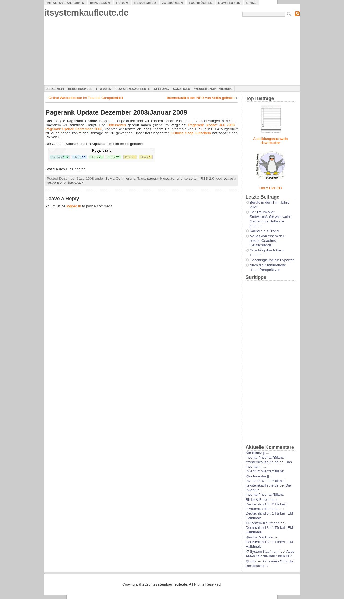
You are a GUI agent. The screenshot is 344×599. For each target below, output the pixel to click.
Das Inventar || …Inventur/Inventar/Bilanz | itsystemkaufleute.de (265, 480)
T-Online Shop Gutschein (190, 133)
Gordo (251, 561)
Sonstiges (181, 88)
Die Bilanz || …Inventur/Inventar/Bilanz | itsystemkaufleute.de (265, 457)
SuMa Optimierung (120, 178)
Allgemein (55, 88)
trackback (75, 182)
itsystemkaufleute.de (86, 12)
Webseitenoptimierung (213, 88)
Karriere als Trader (265, 231)
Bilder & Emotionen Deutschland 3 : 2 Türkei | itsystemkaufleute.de (266, 504)
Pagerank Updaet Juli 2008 (211, 125)
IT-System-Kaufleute (132, 88)
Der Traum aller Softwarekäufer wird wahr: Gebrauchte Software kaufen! (270, 219)
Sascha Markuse (259, 537)
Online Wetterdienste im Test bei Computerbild (85, 98)
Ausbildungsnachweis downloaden (270, 141)
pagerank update (160, 178)
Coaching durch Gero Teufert (267, 252)
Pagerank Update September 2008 (73, 129)
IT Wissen (103, 88)
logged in (73, 206)
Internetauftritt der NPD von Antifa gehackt (201, 98)
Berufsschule (80, 88)
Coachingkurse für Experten (272, 260)
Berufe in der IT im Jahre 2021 (269, 204)
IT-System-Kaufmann (263, 523)
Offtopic (161, 88)
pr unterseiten (187, 178)
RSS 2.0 (207, 178)
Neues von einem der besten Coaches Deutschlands (267, 240)
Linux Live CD (270, 188)
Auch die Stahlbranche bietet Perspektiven (268, 267)
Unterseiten (116, 125)
